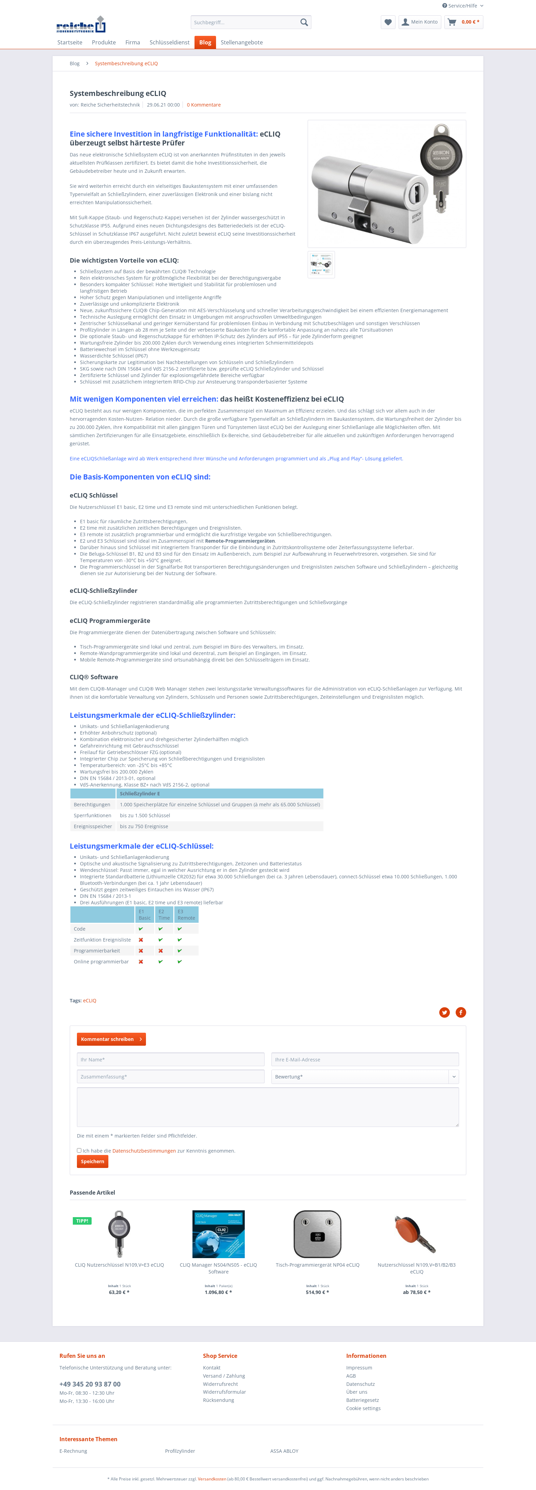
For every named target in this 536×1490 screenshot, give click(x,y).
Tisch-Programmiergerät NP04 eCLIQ (318, 1265)
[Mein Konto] (420, 22)
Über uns (356, 1392)
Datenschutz (360, 1384)
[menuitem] (251, 25)
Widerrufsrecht (220, 1384)
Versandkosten (212, 1479)
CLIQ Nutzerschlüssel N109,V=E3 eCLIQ (119, 1265)
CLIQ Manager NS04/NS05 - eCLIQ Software (218, 1268)
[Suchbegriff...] (251, 22)
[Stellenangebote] (242, 42)
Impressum (359, 1367)
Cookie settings (363, 1408)
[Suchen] (304, 22)
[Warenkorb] (463, 22)
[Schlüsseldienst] (170, 42)
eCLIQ (89, 1000)
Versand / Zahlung (224, 1376)
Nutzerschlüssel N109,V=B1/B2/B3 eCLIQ (417, 1268)
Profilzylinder (180, 1451)
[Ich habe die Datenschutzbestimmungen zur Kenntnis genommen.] (79, 1150)
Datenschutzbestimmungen (144, 1150)
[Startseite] (70, 42)
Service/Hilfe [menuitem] (460, 5)
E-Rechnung (73, 1451)
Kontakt (211, 1367)
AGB (351, 1376)
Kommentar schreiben (111, 1038)
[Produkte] (104, 42)
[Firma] (133, 42)
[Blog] (205, 42)
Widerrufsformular (224, 1392)
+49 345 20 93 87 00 (90, 1384)
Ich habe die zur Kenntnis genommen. (159, 1150)
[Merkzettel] (388, 22)
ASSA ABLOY (284, 1451)
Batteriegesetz (362, 1400)
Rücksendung (218, 1400)
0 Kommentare (204, 104)
